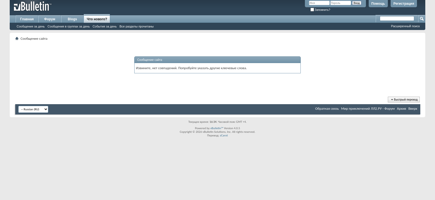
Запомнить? (320, 9)
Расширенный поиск (405, 26)
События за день (105, 26)
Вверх (412, 108)
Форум (49, 19)
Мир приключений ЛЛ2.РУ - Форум (367, 108)
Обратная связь (327, 108)
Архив (401, 108)
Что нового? (97, 19)
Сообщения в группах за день (68, 26)
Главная (27, 19)
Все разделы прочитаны (137, 26)
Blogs (72, 19)
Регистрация (403, 4)
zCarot (224, 135)
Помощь (378, 4)
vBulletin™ (216, 128)
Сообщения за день (31, 26)
